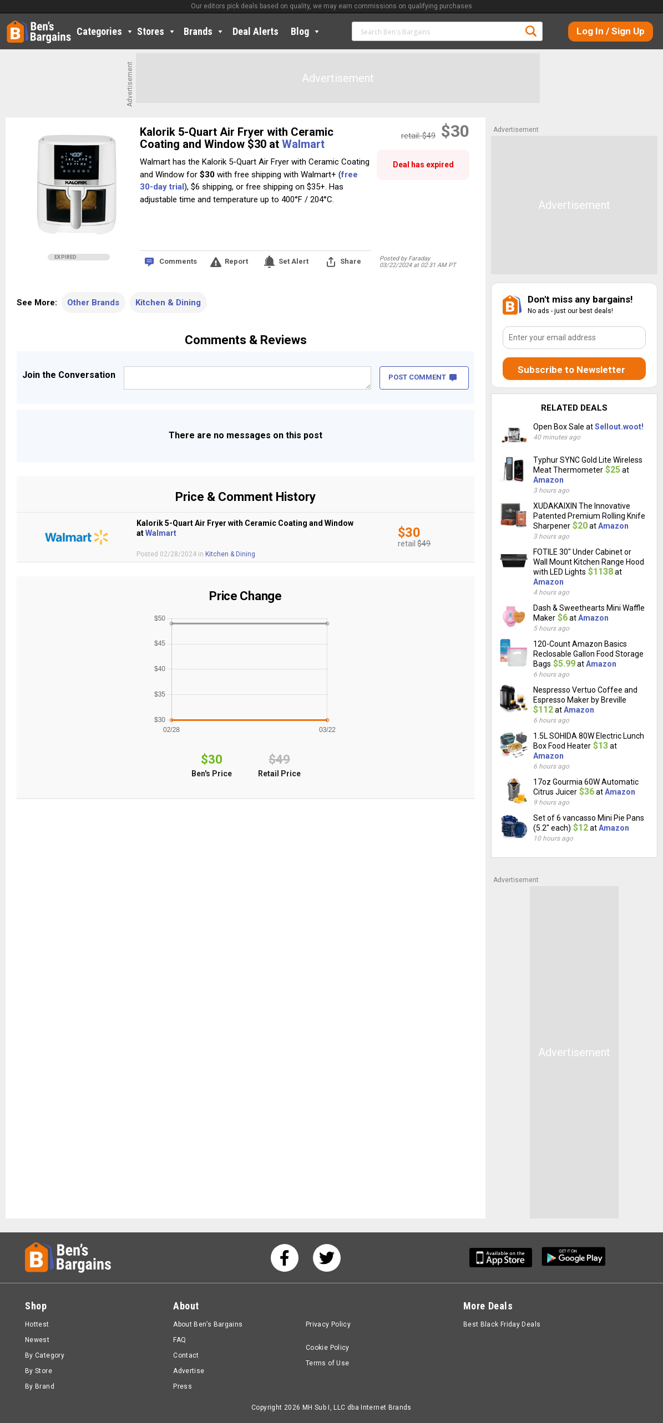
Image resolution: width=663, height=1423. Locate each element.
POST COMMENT (422, 377)
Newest (37, 1340)
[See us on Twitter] (327, 1258)
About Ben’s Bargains (207, 1324)
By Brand (39, 1386)
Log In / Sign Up (610, 31)
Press (182, 1386)
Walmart (303, 144)
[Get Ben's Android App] (573, 1257)
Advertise (188, 1371)
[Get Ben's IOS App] (504, 1257)
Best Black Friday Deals (502, 1324)
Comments (178, 261)
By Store (38, 1371)
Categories (105, 31)
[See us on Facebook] (284, 1258)
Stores (156, 31)
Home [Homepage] (15, 24)
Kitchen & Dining (168, 303)
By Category (44, 1355)
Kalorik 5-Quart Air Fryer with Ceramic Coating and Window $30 (236, 138)
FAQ (179, 1340)
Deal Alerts (255, 31)
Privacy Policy (328, 1324)
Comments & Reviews (246, 340)
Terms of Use (327, 1363)
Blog (306, 31)
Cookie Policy (328, 1348)
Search (531, 31)
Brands (204, 31)
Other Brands (93, 303)
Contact (186, 1355)
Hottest (37, 1324)
